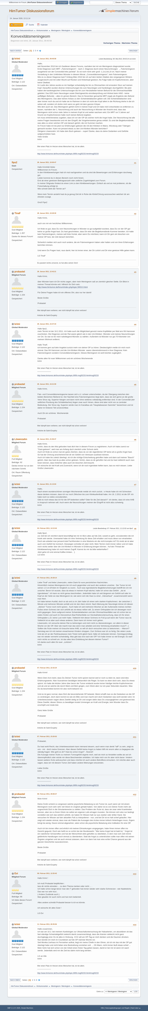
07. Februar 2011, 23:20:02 (47, 736)
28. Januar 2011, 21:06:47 (46, 439)
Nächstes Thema (129, 43)
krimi (17, 58)
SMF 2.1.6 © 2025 (13, 1008)
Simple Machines (27, 1008)
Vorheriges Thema (111, 43)
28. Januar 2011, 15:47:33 (46, 324)
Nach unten (15, 51)
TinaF (17, 213)
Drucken (133, 51)
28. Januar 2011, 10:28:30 (46, 213)
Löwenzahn (20, 439)
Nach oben (15, 980)
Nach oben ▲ (136, 1008)
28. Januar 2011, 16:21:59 (46, 384)
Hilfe (102, 1008)
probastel (19, 271)
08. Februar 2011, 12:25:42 (47, 873)
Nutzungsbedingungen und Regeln (117, 1008)
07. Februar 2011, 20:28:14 (47, 578)
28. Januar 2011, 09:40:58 (46, 59)
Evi (16, 873)
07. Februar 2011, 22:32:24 (47, 668)
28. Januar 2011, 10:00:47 (46, 162)
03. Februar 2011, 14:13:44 (47, 528)
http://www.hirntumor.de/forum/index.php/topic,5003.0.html (63, 287)
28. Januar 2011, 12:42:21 (46, 271)
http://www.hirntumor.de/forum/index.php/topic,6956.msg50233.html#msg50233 (68, 154)
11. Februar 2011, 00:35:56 (47, 924)
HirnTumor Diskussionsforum (31, 11)
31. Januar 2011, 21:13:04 (46, 484)
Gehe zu (100, 991)
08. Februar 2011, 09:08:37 (47, 794)
